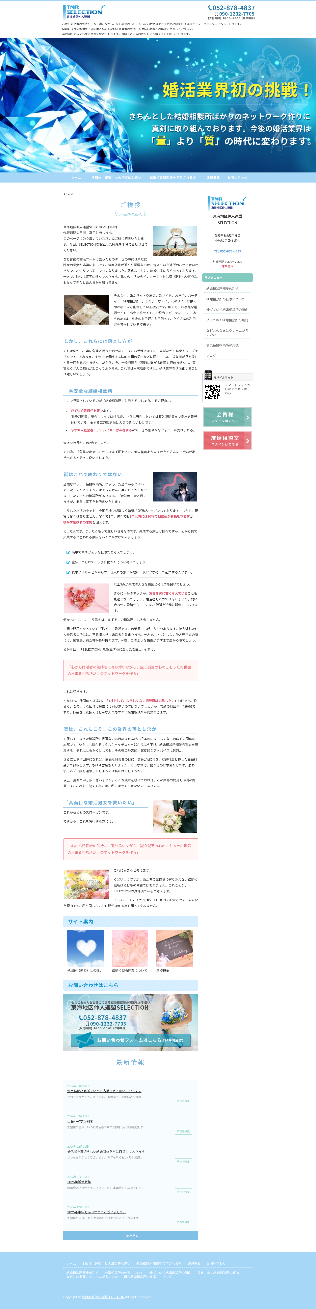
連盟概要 (213, 177)
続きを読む (184, 1101)
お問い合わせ (237, 177)
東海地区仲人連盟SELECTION (103, 1297)
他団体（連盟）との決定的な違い (116, 177)
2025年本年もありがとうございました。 (96, 1212)
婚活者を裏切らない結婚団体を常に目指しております (106, 1151)
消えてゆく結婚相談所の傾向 (227, 320)
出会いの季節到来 (80, 1121)
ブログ (211, 355)
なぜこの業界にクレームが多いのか (227, 332)
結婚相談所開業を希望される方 (173, 177)
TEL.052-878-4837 (227, 251)
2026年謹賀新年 (79, 1182)
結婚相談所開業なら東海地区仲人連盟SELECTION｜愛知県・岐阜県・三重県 (85, 12)
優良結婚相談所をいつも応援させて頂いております (104, 1091)
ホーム (76, 177)
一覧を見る (131, 1235)
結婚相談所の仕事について (225, 299)
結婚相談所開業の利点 (222, 289)
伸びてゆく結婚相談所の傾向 (227, 309)
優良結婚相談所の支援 (222, 345)
